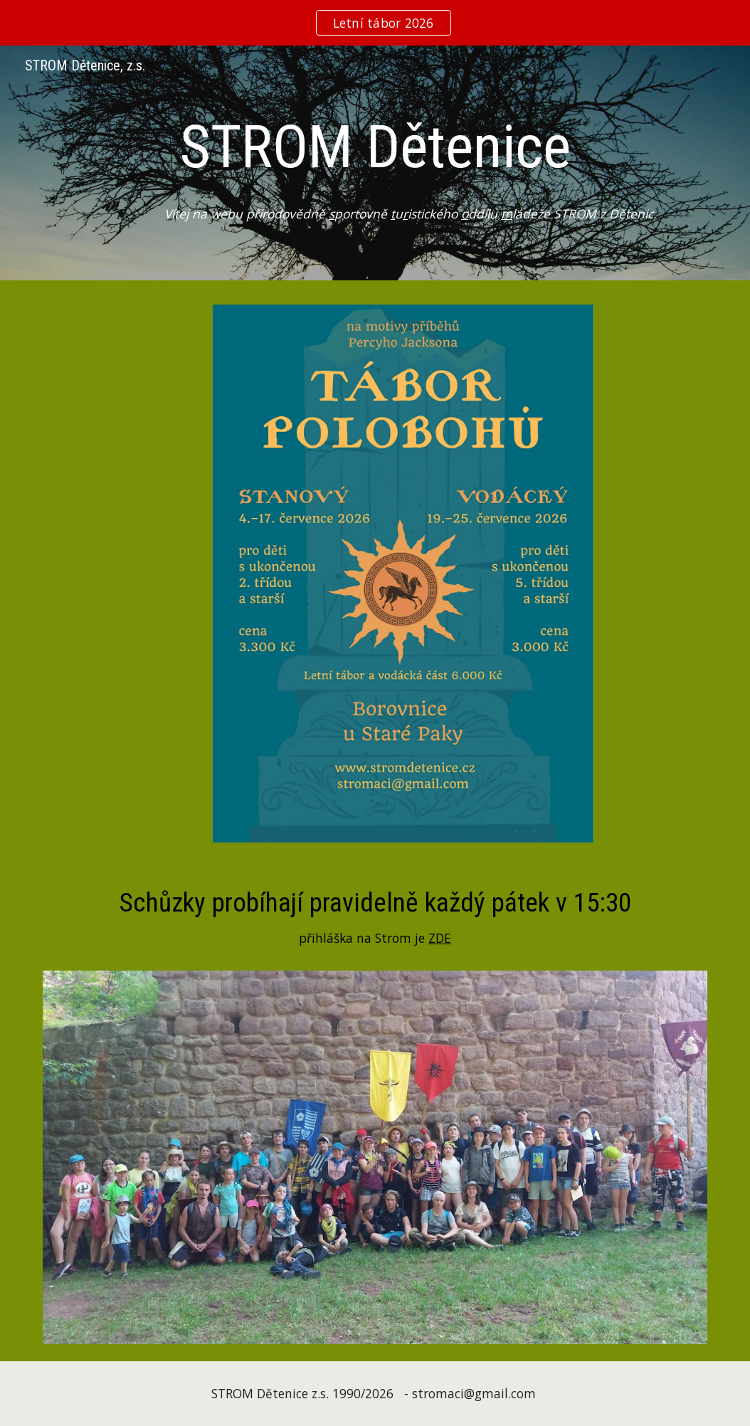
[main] (375, 147)
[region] (375, 23)
